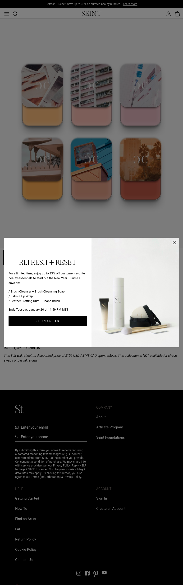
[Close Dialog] (174, 242)
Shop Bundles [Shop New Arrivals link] (48, 321)
